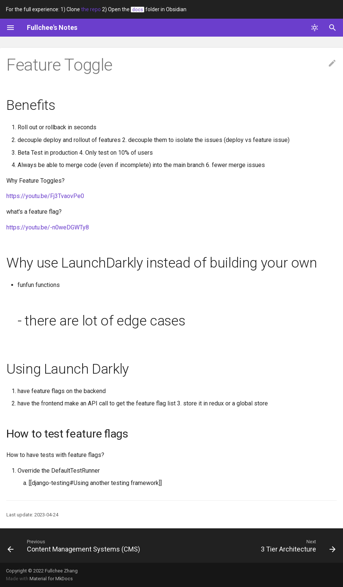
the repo (91, 9)
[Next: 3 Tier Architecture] (297, 545)
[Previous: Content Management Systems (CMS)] (75, 545)
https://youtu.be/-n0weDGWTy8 (47, 227)
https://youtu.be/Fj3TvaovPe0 (45, 196)
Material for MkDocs (51, 578)
